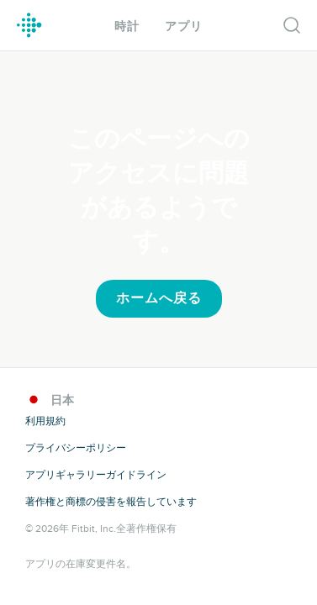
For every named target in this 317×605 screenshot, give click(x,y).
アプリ (184, 26)
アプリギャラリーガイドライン (95, 475)
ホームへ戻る (159, 298)
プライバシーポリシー (75, 448)
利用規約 (45, 421)
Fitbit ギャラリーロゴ (29, 25)
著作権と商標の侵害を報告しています (111, 502)
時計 (127, 26)
